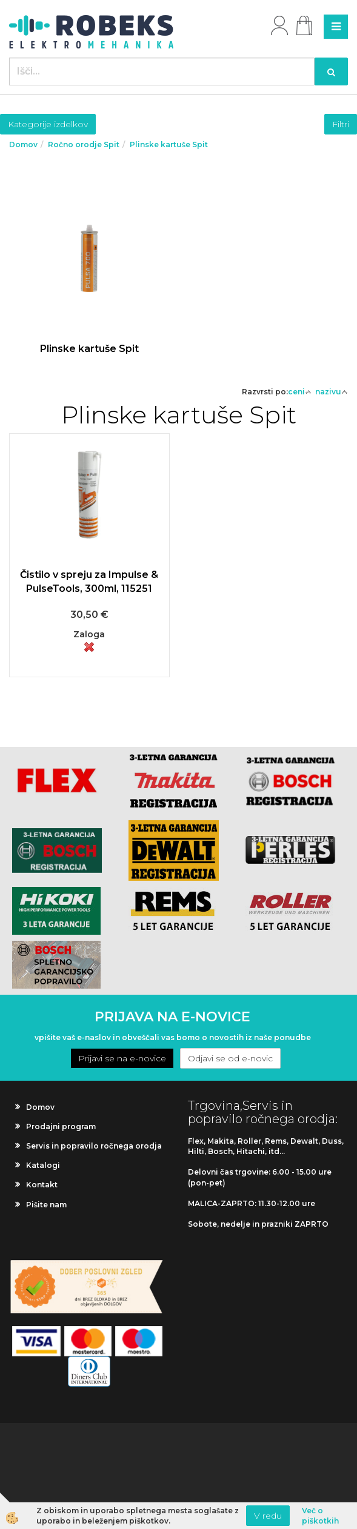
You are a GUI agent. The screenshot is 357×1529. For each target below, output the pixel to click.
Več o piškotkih (320, 1515)
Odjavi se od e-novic (230, 1058)
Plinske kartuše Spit (169, 144)
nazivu (331, 391)
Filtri (340, 124)
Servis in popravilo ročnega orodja (94, 1145)
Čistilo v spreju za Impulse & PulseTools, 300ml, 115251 (89, 581)
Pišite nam (46, 1204)
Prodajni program (61, 1126)
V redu (268, 1515)
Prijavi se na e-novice (122, 1058)
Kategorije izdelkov (48, 124)
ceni (300, 391)
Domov (23, 144)
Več (89, 279)
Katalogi (43, 1165)
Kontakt (42, 1184)
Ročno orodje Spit (83, 144)
